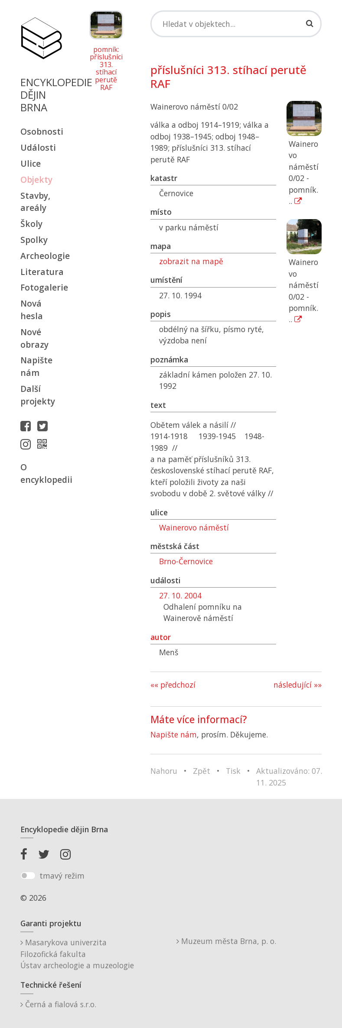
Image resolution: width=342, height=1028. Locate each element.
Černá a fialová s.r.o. (58, 1004)
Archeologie (41, 256)
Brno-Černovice (186, 561)
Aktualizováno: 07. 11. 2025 (289, 776)
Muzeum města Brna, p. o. (226, 941)
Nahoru (163, 771)
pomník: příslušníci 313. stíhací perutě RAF (106, 69)
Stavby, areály (35, 202)
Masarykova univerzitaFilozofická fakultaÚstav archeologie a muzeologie (77, 953)
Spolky (34, 240)
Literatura (41, 272)
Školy (31, 224)
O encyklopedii (41, 473)
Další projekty (37, 395)
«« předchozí (172, 684)
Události (38, 147)
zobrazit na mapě (191, 261)
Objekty (36, 179)
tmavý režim (62, 875)
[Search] (236, 23)
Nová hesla (31, 309)
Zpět (201, 771)
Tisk (233, 771)
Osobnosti (41, 131)
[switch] (28, 875)
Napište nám (36, 366)
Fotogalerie (41, 287)
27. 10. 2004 (180, 595)
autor (160, 637)
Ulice (30, 163)
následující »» (298, 684)
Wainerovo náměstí (194, 527)
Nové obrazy (34, 338)
